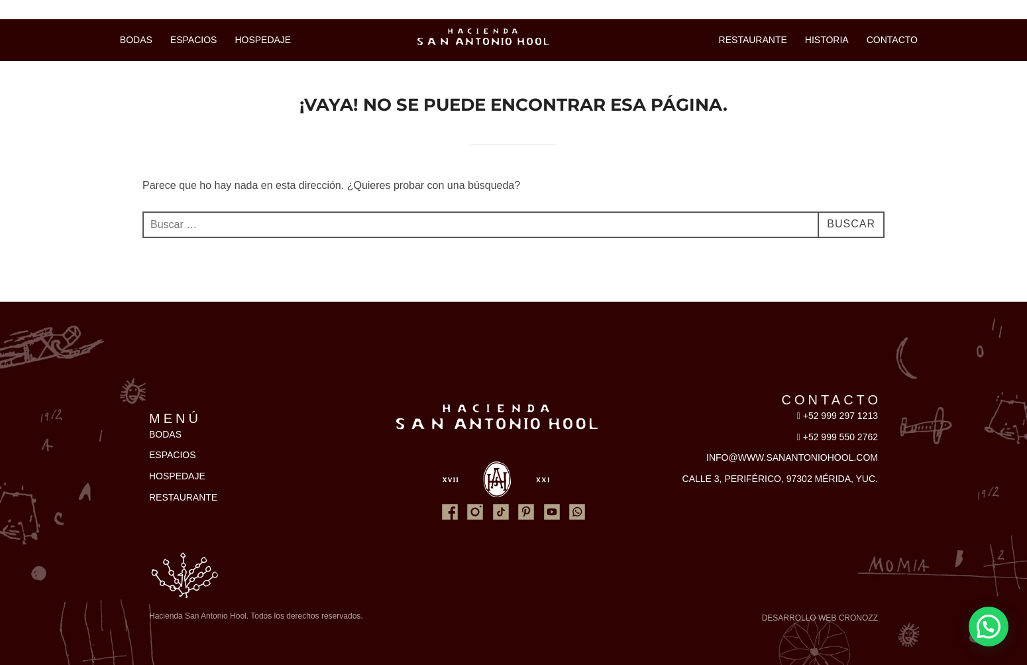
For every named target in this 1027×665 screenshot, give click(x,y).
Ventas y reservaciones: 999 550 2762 (110, 10)
